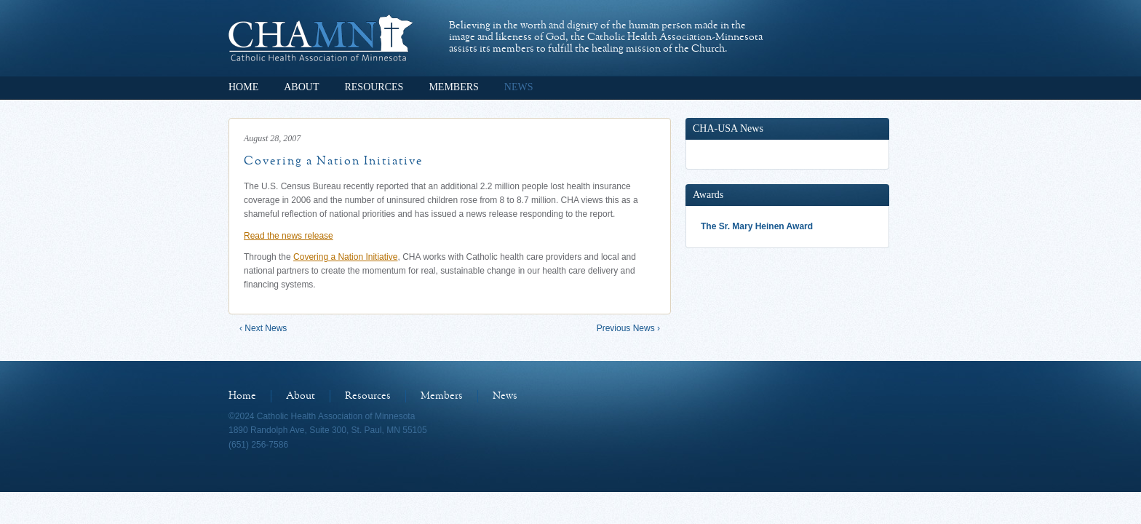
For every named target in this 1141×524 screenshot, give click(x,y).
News (518, 87)
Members (453, 87)
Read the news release (288, 236)
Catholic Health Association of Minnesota (320, 38)
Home (243, 87)
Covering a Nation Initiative (345, 257)
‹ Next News (263, 328)
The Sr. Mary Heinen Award (757, 226)
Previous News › (628, 328)
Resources (373, 87)
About (301, 87)
